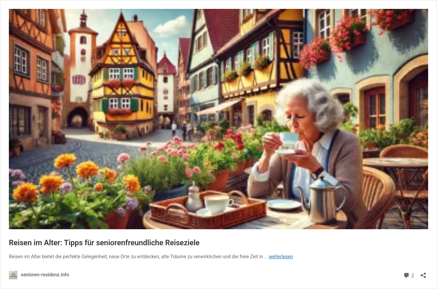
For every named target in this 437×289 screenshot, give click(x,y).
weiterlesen (281, 256)
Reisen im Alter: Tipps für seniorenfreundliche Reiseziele (104, 242)
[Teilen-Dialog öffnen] (423, 273)
